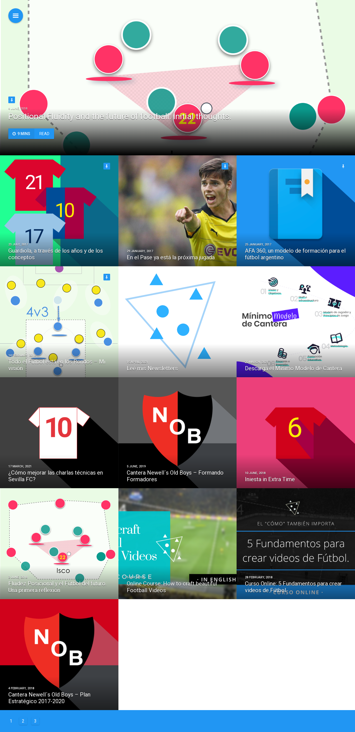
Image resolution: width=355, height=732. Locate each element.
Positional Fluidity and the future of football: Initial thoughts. (119, 116)
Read (28, 133)
